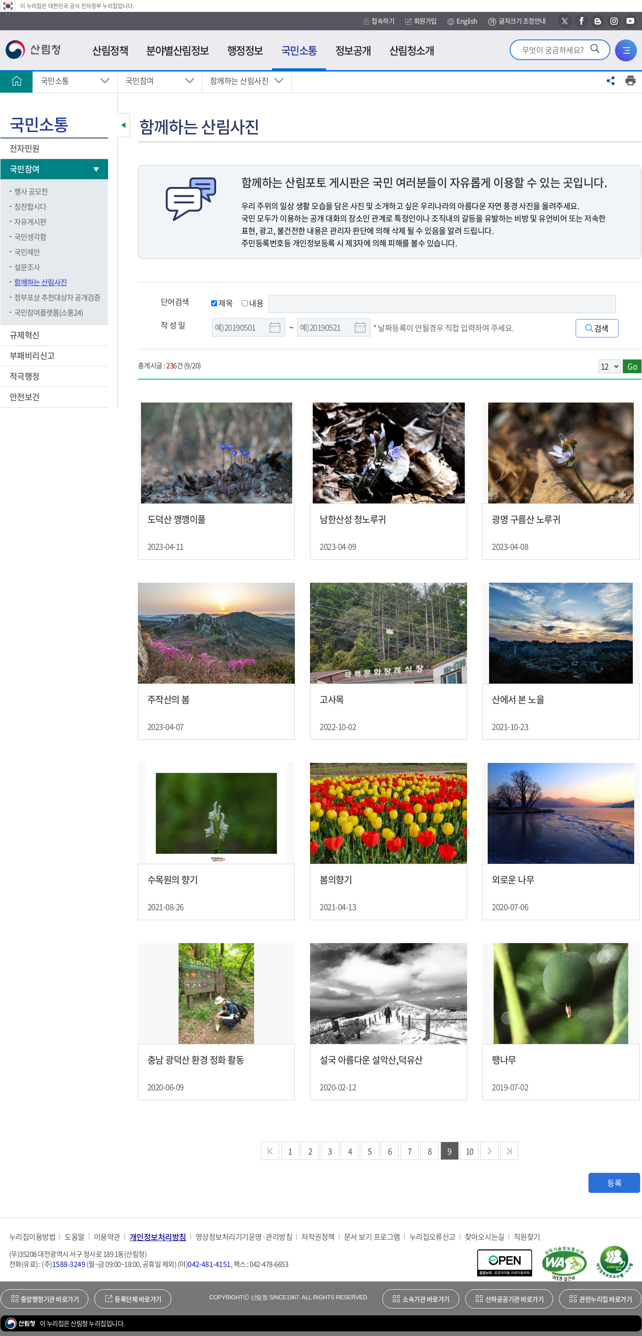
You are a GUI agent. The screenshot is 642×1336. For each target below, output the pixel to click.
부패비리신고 (33, 355)
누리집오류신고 (432, 1237)
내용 (252, 303)
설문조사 (27, 266)
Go (632, 366)
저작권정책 (317, 1237)
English (462, 21)
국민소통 (55, 80)
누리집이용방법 (32, 1237)
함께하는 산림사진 (239, 80)
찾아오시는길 (485, 1237)
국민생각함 (30, 236)
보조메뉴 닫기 (123, 125)
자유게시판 (30, 221)
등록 (614, 1182)
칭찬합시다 (30, 206)
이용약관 (107, 1237)
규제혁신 (25, 335)
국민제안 (27, 251)
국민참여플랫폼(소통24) (48, 312)
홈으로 (16, 81)
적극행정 (25, 376)
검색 (601, 328)
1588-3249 (68, 1264)
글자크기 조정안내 (516, 21)
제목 (222, 303)
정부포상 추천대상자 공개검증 (57, 297)
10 (469, 1151)
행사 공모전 (31, 191)
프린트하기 (630, 80)
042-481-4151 (209, 1264)
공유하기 (611, 80)
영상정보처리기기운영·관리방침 (244, 1237)
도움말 (74, 1237)
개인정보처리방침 (158, 1237)
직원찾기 (527, 1237)
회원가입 (421, 21)
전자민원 (25, 148)
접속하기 (379, 21)
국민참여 (139, 80)
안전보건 (25, 397)
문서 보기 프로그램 (372, 1237)
